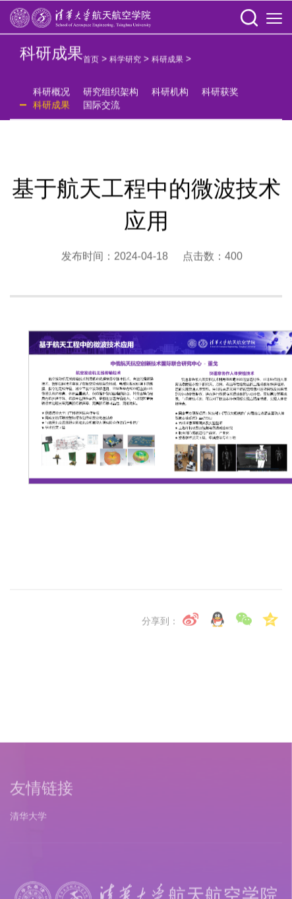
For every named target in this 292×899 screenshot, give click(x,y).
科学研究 (125, 64)
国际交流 (101, 109)
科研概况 (51, 96)
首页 (91, 64)
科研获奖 (220, 96)
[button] (249, 19)
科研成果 (167, 64)
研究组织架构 (110, 96)
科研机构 (170, 96)
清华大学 (28, 871)
